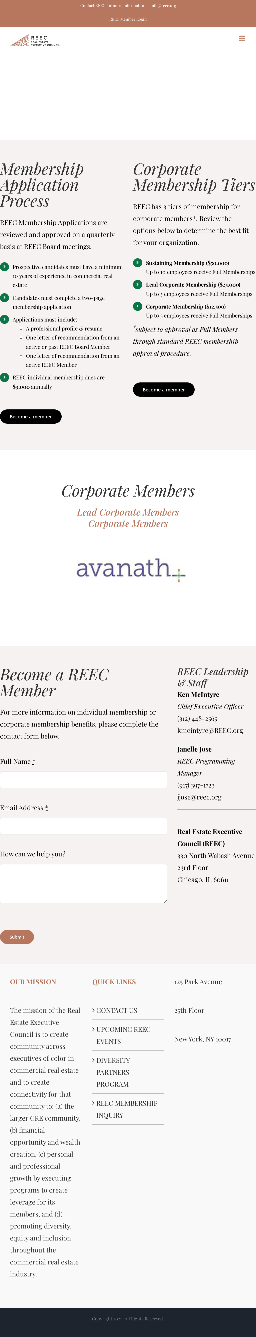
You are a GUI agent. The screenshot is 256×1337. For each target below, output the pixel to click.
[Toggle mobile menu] (242, 38)
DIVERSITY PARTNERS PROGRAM (113, 1071)
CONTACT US (116, 1009)
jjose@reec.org (199, 796)
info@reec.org (163, 5)
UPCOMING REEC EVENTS (123, 1034)
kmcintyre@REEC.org (210, 730)
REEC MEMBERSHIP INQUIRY (127, 1108)
